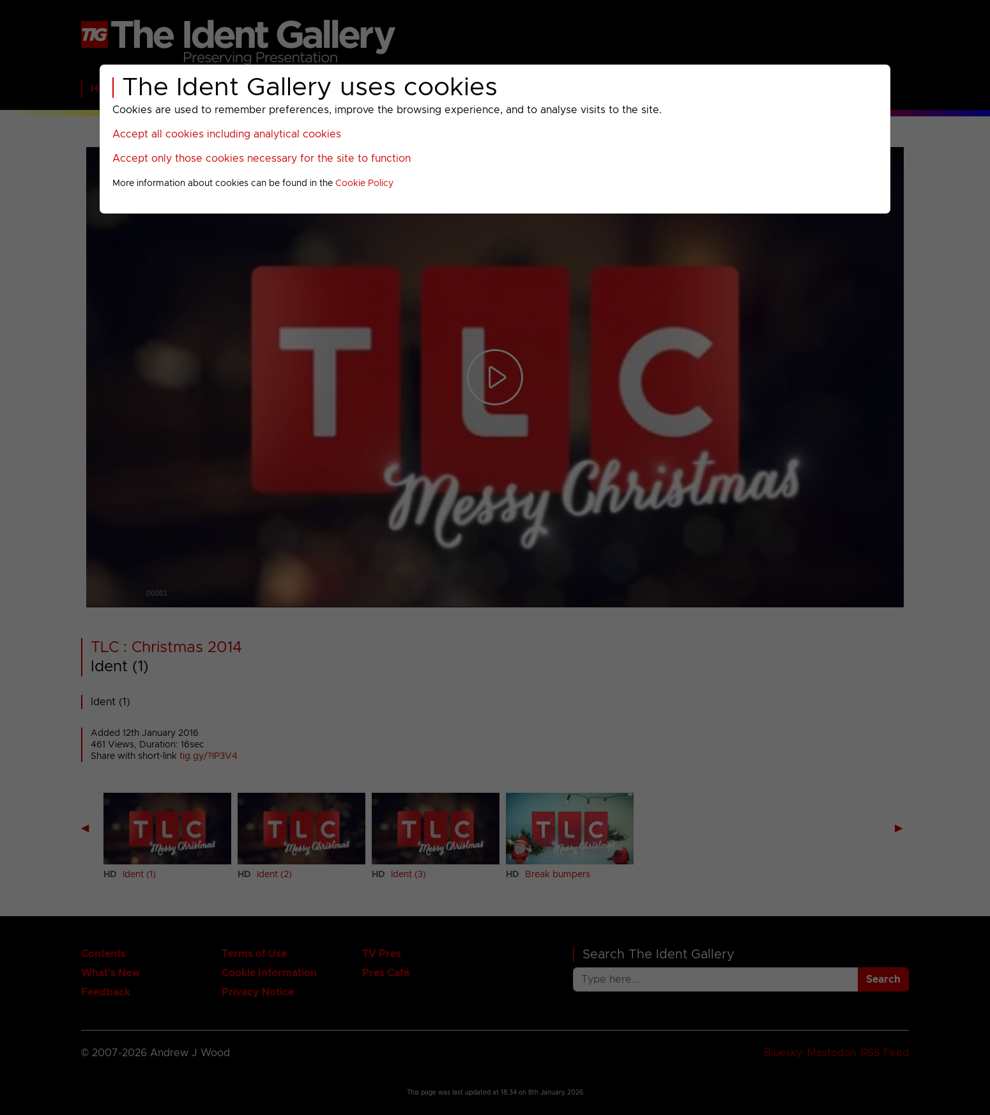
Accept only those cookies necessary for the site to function (261, 158)
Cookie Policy (364, 183)
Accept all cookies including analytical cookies (226, 134)
